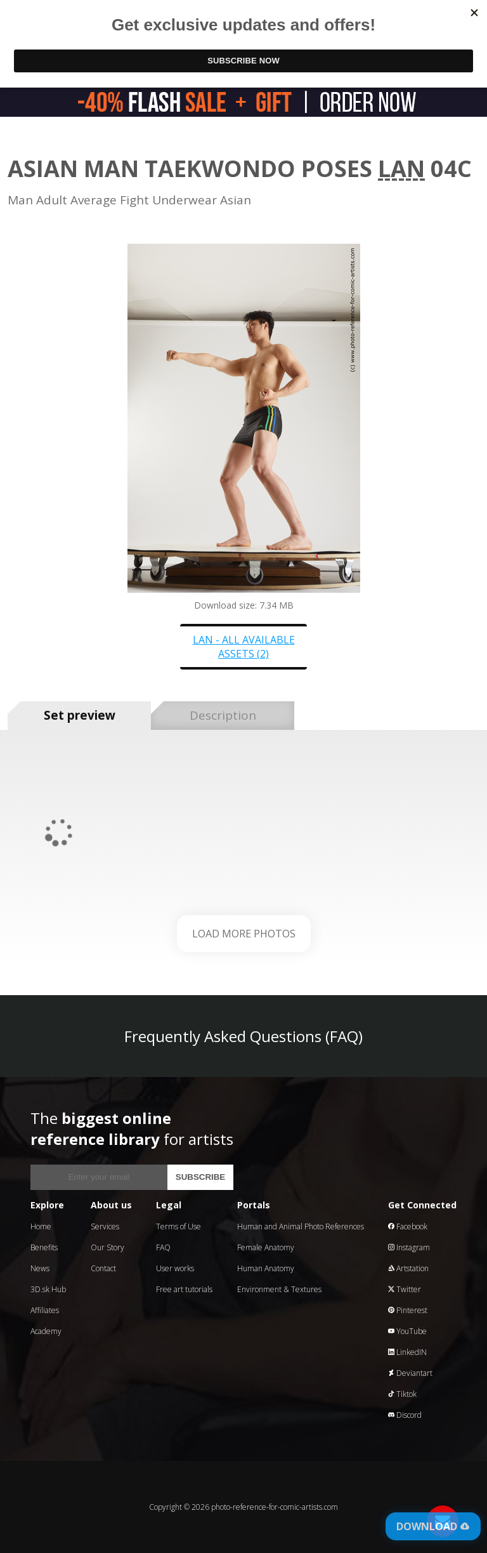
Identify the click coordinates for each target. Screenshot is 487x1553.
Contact (103, 1268)
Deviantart (410, 1373)
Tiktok (402, 1394)
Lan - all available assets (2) (244, 647)
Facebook (407, 1226)
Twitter (404, 1289)
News (39, 1268)
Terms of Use (178, 1226)
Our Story (107, 1247)
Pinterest (407, 1310)
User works (175, 1268)
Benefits (44, 1247)
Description (223, 715)
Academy (46, 1331)
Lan (401, 168)
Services (105, 1226)
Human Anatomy (265, 1268)
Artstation (408, 1268)
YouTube (407, 1331)
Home (40, 1226)
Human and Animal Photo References (300, 1226)
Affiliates (44, 1310)
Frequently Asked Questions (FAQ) (243, 1036)
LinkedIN (407, 1352)
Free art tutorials (184, 1289)
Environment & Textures (279, 1289)
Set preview (79, 715)
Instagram (409, 1247)
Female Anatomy (265, 1247)
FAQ (163, 1247)
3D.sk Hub (48, 1289)
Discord (405, 1415)
